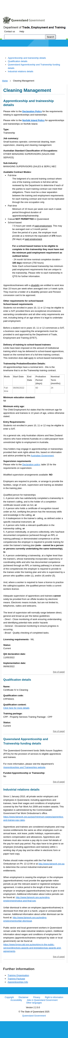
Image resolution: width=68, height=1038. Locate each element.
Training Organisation (18, 975)
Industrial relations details (20, 71)
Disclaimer (23, 997)
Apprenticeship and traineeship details (27, 58)
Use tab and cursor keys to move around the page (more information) (30, 10)
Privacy (36, 997)
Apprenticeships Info (18, 982)
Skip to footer (50, 2)
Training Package (16, 978)
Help (22, 31)
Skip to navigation (30, 2)
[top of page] (59, 672)
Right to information (54, 997)
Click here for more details (16, 708)
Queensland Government (34, 1016)
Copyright (9, 997)
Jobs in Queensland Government (42, 1000)
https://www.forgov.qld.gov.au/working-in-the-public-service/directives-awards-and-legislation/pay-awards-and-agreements (32, 947)
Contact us (9, 31)
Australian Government (42, 455)
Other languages (34, 1003)
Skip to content (9, 2)
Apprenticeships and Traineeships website (24, 767)
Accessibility (16, 1000)
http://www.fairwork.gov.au (51, 863)
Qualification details (17, 61)
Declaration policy (31, 464)
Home (5, 81)
